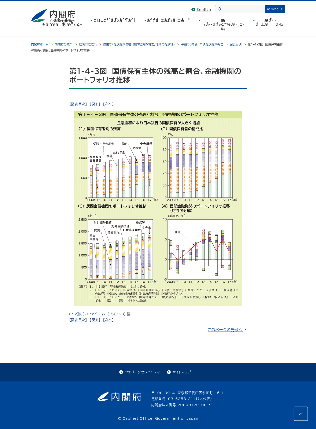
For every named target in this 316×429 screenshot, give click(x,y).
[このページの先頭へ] (301, 414)
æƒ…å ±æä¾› (270, 22)
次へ (108, 104)
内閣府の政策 (64, 44)
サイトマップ (181, 372)
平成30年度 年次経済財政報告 (202, 44)
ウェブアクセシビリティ (142, 372)
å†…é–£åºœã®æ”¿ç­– (62, 22)
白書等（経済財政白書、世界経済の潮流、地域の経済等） (139, 44)
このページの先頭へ (225, 330)
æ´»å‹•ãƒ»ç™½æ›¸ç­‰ (223, 24)
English (203, 9)
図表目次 (236, 44)
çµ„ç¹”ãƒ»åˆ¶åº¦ (115, 20)
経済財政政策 (88, 44)
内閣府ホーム (39, 44)
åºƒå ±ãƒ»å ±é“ (168, 20)
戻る (95, 104)
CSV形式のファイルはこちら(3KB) (100, 314)
